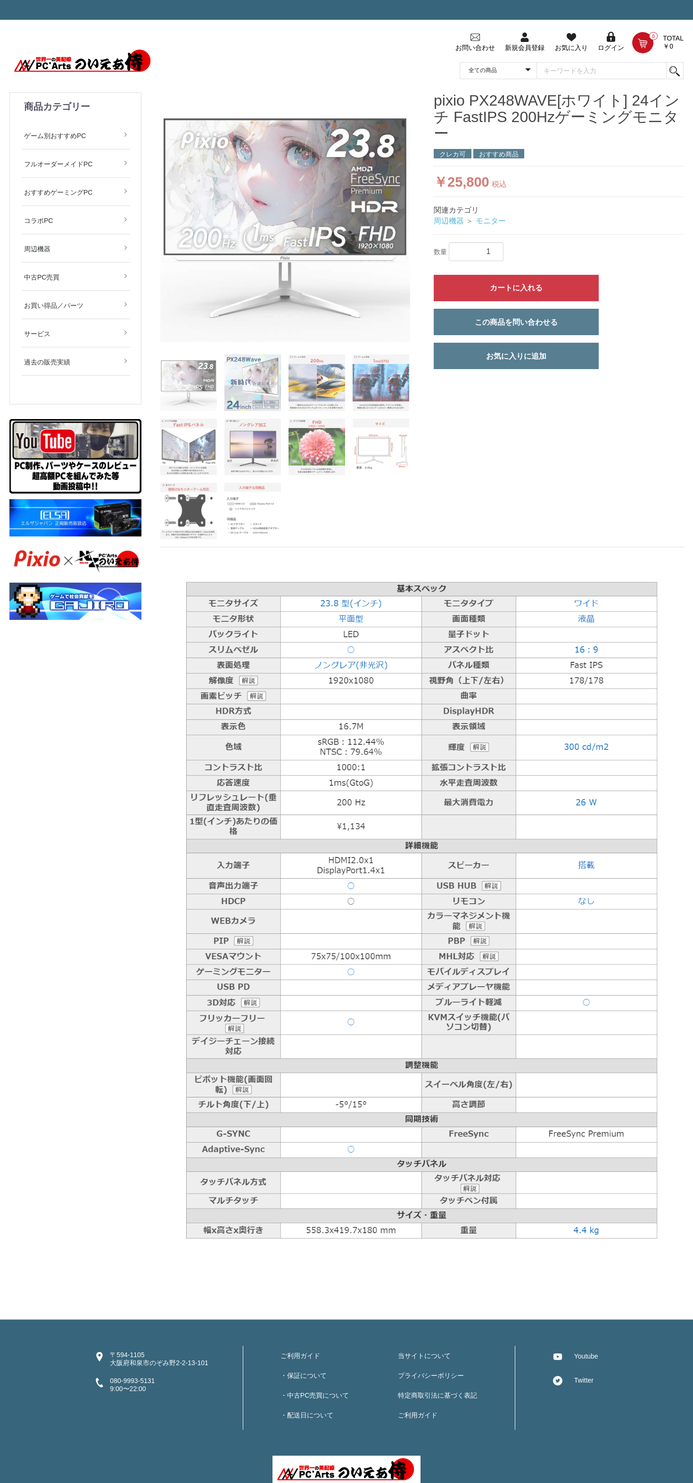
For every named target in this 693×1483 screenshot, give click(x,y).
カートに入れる (516, 288)
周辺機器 (37, 249)
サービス (37, 334)
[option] (285, 217)
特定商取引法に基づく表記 (437, 1395)
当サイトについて (424, 1355)
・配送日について (306, 1415)
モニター (491, 221)
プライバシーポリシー (431, 1375)
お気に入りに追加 (516, 356)
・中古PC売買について (314, 1395)
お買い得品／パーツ (53, 305)
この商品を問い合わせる (516, 322)
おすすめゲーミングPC (58, 192)
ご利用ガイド (300, 1355)
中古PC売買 (41, 277)
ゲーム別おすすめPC (55, 136)
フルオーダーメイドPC (58, 164)
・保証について (303, 1375)
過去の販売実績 (47, 362)
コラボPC (38, 220)
